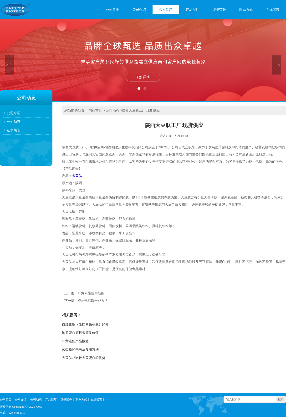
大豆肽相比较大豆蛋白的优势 (83, 358)
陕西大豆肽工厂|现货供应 (141, 110)
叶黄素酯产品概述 (75, 341)
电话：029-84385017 (12, 412)
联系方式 (246, 9)
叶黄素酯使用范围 (91, 293)
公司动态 (166, 9)
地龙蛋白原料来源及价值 (80, 333)
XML (39, 406)
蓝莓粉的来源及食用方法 (80, 349)
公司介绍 (139, 9)
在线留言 (272, 9)
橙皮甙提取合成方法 (93, 301)
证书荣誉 (219, 9)
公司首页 (112, 9)
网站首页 (95, 110)
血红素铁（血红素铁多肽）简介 (85, 324)
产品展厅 (192, 9)
